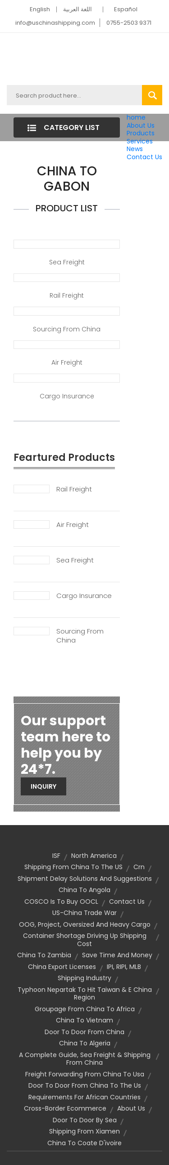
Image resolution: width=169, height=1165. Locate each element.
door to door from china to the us (84, 1085)
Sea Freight (67, 262)
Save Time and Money (117, 955)
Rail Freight (67, 295)
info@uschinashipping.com (55, 22)
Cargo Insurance (67, 396)
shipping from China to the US (73, 866)
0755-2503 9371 (128, 22)
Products (141, 133)
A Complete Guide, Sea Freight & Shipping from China (85, 1058)
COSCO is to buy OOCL (61, 901)
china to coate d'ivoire (84, 1142)
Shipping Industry (84, 977)
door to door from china (84, 1031)
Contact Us (144, 156)
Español (125, 9)
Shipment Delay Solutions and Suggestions (85, 878)
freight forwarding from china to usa (84, 1074)
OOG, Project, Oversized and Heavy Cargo (85, 924)
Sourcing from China (66, 329)
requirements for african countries (84, 1097)
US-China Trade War (84, 912)
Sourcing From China (80, 636)
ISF (56, 855)
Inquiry (43, 786)
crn (139, 866)
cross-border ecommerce (65, 1108)
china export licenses (62, 966)
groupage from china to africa (85, 1008)
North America (94, 855)
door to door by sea (85, 1120)
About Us (141, 125)
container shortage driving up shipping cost (84, 939)
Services (140, 141)
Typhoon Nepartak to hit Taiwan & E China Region (85, 993)
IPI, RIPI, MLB (124, 966)
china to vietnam (84, 1020)
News (135, 148)
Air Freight (66, 362)
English (40, 9)
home (136, 117)
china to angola (84, 889)
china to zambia (44, 955)
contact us (127, 901)
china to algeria (84, 1043)
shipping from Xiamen (84, 1131)
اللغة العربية (77, 9)
